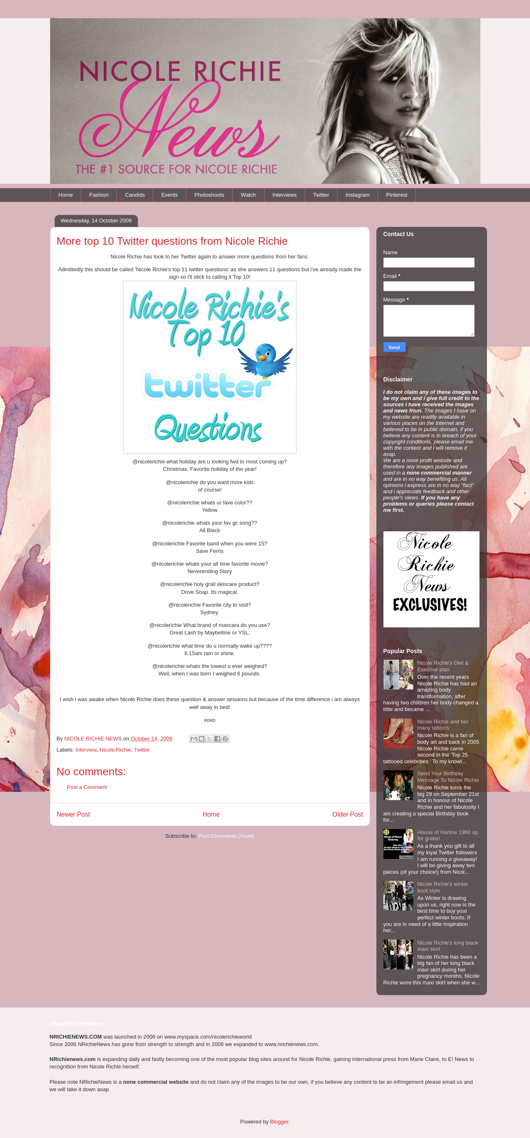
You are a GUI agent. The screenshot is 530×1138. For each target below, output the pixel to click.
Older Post (347, 814)
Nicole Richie (115, 750)
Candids (135, 195)
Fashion (98, 195)
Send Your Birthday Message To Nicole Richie (448, 776)
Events (169, 195)
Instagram (358, 195)
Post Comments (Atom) (226, 836)
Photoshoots (209, 195)
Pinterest (396, 195)
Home (65, 195)
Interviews (284, 195)
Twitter (321, 195)
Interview (85, 750)
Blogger (279, 1122)
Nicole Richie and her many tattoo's (443, 724)
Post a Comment (87, 787)
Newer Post (73, 814)
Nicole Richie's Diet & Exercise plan (443, 666)
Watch (248, 195)
